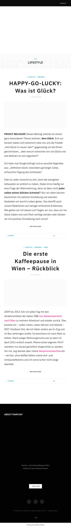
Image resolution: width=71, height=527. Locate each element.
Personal (41, 77)
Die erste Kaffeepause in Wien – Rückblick (35, 261)
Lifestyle (31, 77)
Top (35, 518)
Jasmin (11, 235)
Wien (46, 247)
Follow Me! (36, 486)
